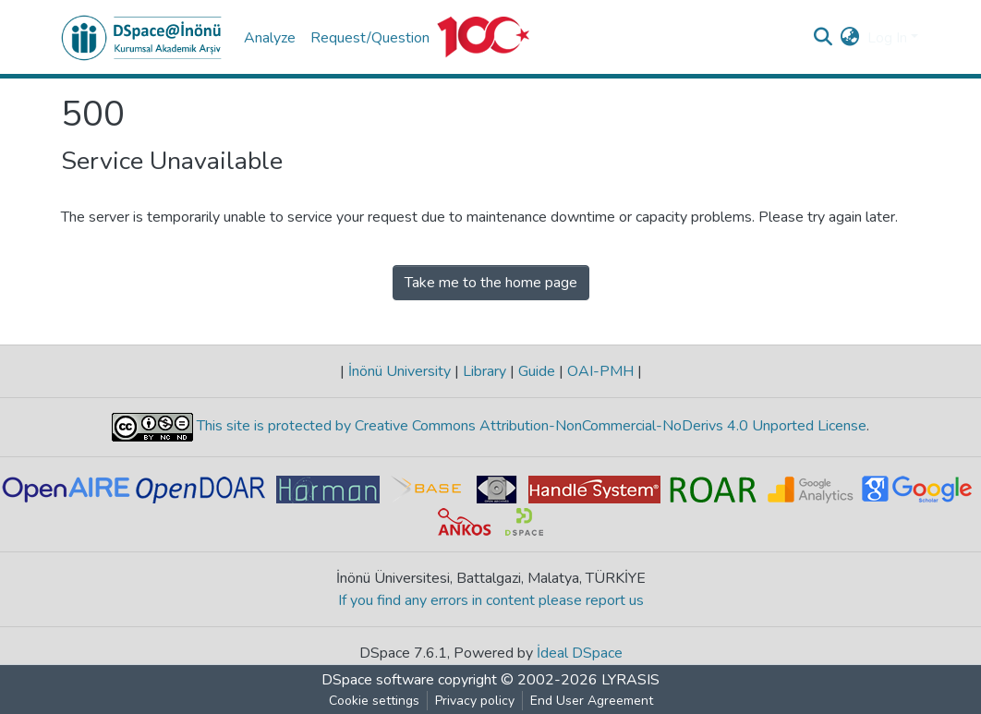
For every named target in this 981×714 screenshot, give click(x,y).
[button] (850, 38)
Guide (537, 371)
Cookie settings (374, 700)
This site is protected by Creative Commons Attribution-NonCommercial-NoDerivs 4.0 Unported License (529, 427)
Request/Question (370, 38)
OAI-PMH (600, 371)
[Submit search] (823, 38)
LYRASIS (630, 680)
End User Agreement (591, 700)
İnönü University (399, 371)
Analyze (270, 38)
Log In (887, 38)
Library (484, 371)
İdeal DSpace (580, 653)
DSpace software (377, 680)
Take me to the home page (491, 282)
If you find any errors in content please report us (491, 600)
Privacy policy (475, 700)
